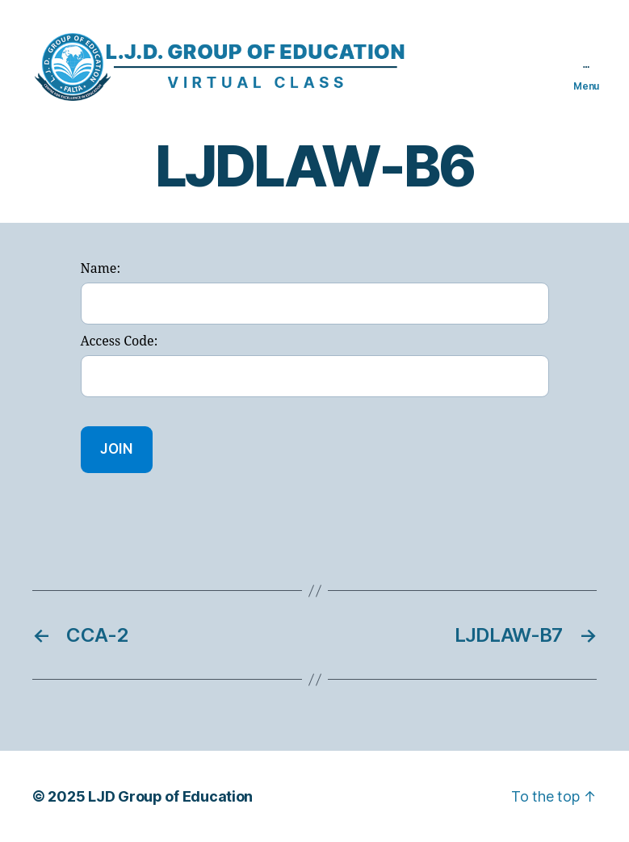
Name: (100, 269)
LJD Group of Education (170, 796)
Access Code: (119, 341)
